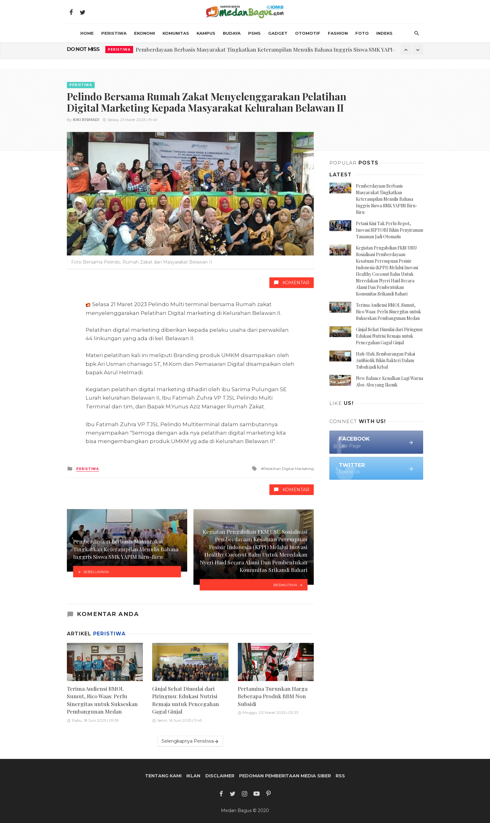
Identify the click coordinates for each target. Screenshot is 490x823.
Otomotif (307, 33)
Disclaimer (219, 776)
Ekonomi (144, 33)
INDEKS (384, 33)
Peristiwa (114, 33)
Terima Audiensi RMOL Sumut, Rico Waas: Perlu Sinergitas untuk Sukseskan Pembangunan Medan (102, 700)
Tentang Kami (163, 776)
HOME (87, 33)
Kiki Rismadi (86, 119)
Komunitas (175, 33)
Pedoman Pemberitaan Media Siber (285, 776)
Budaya (232, 33)
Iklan (193, 776)
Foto (362, 33)
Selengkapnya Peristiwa (190, 741)
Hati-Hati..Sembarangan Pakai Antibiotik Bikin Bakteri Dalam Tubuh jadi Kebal (385, 360)
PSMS (254, 33)
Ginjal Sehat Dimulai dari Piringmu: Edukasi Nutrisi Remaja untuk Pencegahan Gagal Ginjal (185, 700)
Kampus (206, 33)
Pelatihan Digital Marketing (288, 468)
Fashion (338, 33)
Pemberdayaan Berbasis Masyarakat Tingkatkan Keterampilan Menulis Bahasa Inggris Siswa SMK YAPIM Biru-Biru (279, 49)
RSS (340, 776)
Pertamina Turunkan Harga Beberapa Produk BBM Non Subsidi (273, 696)
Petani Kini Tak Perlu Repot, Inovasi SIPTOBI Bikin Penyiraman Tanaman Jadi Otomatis (389, 230)
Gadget (278, 33)
